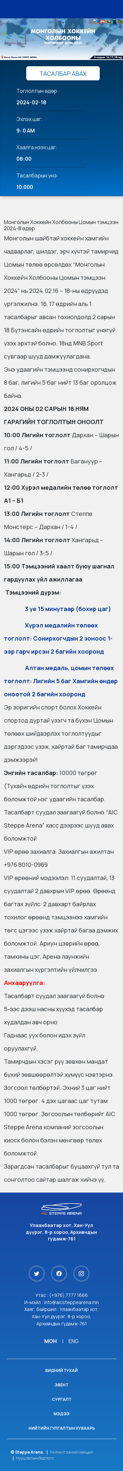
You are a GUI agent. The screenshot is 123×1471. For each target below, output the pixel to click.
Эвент (61, 1385)
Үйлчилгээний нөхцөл (71, 1452)
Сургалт (62, 1399)
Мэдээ (61, 1414)
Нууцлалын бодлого (34, 1458)
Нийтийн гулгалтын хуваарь (62, 1428)
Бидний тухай (61, 1370)
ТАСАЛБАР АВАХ (63, 73)
